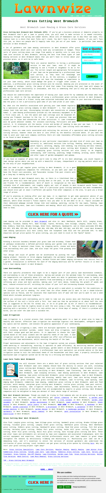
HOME (72, 16)
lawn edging (15, 264)
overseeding (12, 275)
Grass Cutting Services (85, 454)
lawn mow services (91, 370)
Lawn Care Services (44, 449)
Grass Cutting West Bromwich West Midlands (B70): (25, 32)
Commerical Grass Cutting (14, 452)
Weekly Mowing (77, 449)
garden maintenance (38, 402)
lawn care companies (58, 434)
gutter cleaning (61, 397)
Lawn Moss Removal (38, 456)
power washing (72, 402)
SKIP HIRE (62, 404)
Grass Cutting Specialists (21, 449)
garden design (41, 409)
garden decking (10, 409)
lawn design (8, 161)
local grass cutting (44, 380)
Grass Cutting (13, 476)
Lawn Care (85, 452)
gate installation (72, 411)
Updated (24, 476)
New (20, 476)
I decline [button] (67, 487)
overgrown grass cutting (37, 384)
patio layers (33, 404)
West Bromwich (41, 221)
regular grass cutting (23, 380)
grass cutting (38, 167)
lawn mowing (33, 48)
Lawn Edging (51, 452)
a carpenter (80, 407)
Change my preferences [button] (79, 487)
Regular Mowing (62, 449)
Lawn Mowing (32, 476)
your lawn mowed (59, 106)
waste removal (38, 411)
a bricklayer (51, 407)
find (10, 422)
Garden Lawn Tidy (65, 454)
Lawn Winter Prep (94, 449)
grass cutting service (75, 97)
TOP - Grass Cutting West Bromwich (18, 460)
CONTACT (89, 16)
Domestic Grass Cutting (68, 452)
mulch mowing (18, 384)
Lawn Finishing (49, 454)
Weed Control (23, 456)
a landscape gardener (75, 409)
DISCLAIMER (98, 16)
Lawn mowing (8, 221)
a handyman (90, 404)
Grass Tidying (20, 454)
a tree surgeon (65, 400)
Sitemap (5, 476)
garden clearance (20, 407)
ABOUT (83, 16)
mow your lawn (49, 65)
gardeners (7, 411)
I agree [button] (60, 487)
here (92, 443)
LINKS (77, 16)
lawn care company (29, 135)
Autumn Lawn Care (36, 452)
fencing (35, 400)
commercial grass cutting (59, 382)
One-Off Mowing (34, 454)
